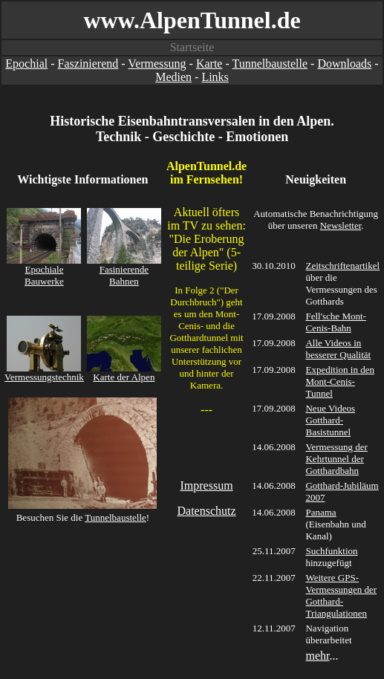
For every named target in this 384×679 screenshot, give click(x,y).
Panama (320, 512)
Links (214, 77)
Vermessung (157, 63)
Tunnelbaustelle (269, 63)
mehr (317, 655)
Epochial (26, 63)
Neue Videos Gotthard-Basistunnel (330, 420)
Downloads (344, 63)
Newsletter (341, 225)
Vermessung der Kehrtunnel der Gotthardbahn (336, 458)
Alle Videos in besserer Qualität (338, 348)
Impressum (206, 485)
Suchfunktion (331, 550)
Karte (209, 63)
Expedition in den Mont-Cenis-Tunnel (339, 381)
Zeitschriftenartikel (342, 265)
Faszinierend (88, 63)
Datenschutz (207, 510)
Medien (173, 77)
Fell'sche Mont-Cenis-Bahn (335, 322)
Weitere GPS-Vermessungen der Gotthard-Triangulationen (341, 595)
